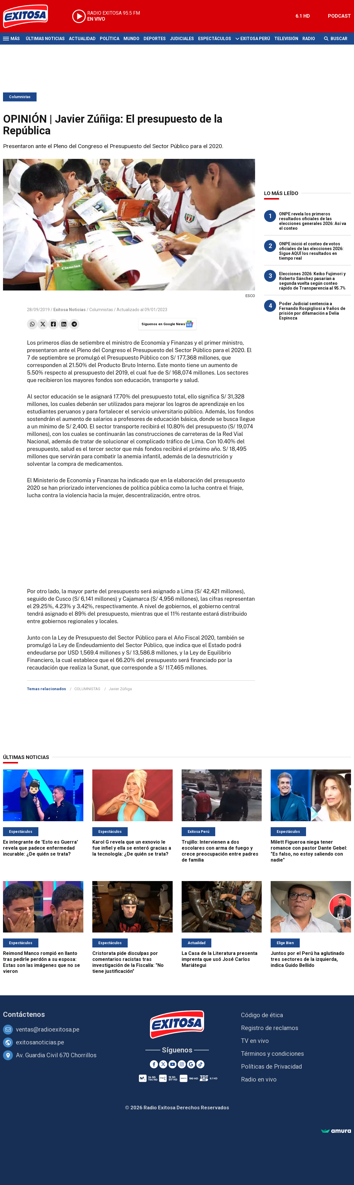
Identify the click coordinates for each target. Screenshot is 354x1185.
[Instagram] (182, 1064)
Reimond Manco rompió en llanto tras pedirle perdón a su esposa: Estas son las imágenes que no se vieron (41, 962)
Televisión (286, 38)
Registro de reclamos (269, 1028)
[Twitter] (163, 1064)
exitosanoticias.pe (40, 1042)
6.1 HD (303, 16)
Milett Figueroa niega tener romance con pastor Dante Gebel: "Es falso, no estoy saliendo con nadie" (309, 851)
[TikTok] (200, 1064)
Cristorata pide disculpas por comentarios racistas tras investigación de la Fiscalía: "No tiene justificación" (128, 962)
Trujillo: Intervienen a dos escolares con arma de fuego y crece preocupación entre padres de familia (220, 851)
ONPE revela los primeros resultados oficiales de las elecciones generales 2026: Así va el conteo (312, 221)
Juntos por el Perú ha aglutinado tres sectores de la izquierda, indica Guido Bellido (307, 959)
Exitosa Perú (255, 38)
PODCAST (339, 16)
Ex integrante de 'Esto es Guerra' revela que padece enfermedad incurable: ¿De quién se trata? (40, 848)
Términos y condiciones (272, 1053)
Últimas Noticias (45, 38)
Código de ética (262, 1015)
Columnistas (20, 97)
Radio (308, 38)
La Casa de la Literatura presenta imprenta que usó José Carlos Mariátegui (219, 959)
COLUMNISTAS (87, 689)
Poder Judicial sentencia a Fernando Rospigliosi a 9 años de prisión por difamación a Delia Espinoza (312, 310)
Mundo (131, 38)
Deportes (155, 38)
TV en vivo (255, 1040)
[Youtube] (172, 1064)
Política (109, 38)
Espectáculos (214, 38)
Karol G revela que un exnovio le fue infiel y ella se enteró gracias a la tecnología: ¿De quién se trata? (131, 848)
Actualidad (82, 38)
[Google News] (191, 1064)
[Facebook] (154, 1064)
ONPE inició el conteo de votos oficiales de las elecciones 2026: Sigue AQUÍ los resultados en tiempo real (311, 251)
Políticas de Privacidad (271, 1066)
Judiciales (182, 38)
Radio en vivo (259, 1079)
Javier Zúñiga (120, 689)
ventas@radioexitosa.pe (47, 1029)
